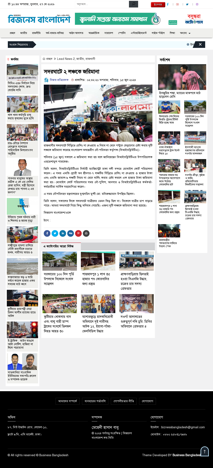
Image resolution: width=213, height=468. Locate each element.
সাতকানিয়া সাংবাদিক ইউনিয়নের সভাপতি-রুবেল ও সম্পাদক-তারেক (22, 376)
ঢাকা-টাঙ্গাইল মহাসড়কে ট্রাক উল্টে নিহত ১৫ (169, 150)
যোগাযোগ (147, 401)
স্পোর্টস (122, 33)
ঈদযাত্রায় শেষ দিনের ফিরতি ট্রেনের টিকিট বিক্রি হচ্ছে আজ (169, 119)
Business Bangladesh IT (189, 455)
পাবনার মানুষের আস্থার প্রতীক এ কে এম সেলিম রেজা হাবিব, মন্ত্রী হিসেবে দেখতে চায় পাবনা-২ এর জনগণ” (21, 185)
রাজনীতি (36, 33)
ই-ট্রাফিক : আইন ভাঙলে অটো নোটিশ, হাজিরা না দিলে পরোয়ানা (21, 344)
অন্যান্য (183, 33)
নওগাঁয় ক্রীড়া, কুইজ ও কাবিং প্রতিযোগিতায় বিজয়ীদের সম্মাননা (195, 179)
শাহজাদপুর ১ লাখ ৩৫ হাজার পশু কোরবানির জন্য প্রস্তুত (96, 279)
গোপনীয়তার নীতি (123, 401)
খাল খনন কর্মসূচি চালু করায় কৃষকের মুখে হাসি (21, 116)
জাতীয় (23, 33)
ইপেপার (158, 4)
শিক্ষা (172, 33)
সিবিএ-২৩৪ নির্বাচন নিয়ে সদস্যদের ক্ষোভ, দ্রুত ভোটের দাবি (21, 86)
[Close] (197, 45)
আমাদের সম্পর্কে (67, 401)
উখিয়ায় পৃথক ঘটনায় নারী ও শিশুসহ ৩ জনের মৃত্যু (22, 218)
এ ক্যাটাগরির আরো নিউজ (58, 246)
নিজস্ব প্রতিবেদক (56, 80)
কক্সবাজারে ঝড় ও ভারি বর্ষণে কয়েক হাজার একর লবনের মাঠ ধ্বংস (21, 280)
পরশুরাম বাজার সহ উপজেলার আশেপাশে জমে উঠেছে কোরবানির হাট (169, 179)
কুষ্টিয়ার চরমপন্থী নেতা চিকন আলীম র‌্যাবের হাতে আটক (22, 312)
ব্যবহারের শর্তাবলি (95, 401)
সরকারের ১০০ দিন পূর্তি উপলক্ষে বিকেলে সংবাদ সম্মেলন (59, 279)
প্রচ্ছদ (12, 33)
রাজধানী (90, 59)
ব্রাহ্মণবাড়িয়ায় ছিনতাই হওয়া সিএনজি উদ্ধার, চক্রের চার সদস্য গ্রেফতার (193, 212)
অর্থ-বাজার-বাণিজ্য (55, 33)
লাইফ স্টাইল (158, 33)
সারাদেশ (109, 33)
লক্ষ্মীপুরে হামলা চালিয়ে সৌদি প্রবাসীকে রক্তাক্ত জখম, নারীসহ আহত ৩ (20, 249)
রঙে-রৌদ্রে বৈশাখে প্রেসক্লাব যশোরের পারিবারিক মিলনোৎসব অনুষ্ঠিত (20, 148)
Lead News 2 (66, 59)
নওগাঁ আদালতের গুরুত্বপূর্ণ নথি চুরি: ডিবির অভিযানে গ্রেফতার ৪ (136, 322)
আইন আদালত (76, 33)
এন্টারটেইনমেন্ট (139, 33)
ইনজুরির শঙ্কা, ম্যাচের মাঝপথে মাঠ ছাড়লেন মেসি (179, 95)
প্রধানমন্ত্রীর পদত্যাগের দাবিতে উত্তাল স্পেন (168, 243)
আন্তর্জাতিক (94, 33)
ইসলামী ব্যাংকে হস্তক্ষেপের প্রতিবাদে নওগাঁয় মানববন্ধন (194, 150)
